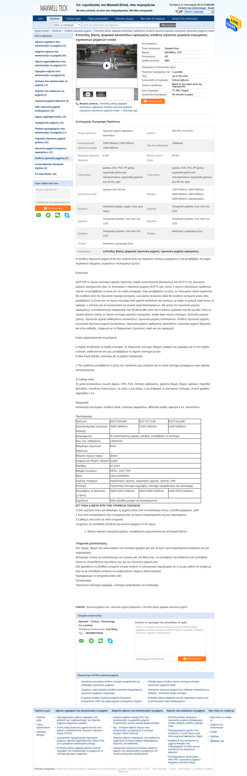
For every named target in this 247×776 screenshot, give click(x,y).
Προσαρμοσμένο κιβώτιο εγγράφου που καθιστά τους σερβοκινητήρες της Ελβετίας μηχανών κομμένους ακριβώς (78, 720)
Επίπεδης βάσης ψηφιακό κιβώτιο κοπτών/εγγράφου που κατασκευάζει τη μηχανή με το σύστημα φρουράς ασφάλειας (80, 751)
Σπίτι (40, 18)
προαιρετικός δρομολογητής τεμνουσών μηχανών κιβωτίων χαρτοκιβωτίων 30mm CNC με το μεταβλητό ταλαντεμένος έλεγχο (80, 740)
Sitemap (214, 736)
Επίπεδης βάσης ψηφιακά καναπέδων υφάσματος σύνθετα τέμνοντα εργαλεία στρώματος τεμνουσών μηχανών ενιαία (106, 107)
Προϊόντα (54, 18)
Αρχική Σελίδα (41, 31)
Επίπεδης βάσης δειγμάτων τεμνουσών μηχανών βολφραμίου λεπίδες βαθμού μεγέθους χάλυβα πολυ (185, 721)
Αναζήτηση (170, 25)
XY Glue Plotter (43, 174)
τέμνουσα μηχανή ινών (97, 607)
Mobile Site (217, 741)
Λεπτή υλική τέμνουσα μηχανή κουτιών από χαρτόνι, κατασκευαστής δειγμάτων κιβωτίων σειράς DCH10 (79, 730)
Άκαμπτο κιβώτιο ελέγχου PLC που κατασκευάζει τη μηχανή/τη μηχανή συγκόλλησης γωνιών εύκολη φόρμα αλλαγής (136, 720)
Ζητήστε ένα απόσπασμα (192, 8)
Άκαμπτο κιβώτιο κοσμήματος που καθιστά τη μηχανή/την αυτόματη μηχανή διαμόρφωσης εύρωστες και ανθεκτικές (136, 740)
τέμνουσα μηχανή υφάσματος (126, 607)
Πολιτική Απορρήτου (44, 769)
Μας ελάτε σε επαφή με (153, 18)
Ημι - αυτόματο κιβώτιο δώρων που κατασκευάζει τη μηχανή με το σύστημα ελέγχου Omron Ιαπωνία (133, 730)
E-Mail (213, 732)
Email (211, 8)
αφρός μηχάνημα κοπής (48, 116)
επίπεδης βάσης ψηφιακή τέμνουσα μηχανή (165, 607)
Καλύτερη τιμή (130, 110)
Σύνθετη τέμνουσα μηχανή (77, 31)
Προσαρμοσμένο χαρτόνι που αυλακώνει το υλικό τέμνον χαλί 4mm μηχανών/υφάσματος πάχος (185, 733)
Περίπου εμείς (73, 18)
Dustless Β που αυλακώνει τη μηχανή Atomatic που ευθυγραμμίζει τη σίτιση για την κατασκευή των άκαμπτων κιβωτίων (184, 746)
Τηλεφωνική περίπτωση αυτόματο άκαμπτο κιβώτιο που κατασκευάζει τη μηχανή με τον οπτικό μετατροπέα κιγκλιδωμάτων (135, 751)
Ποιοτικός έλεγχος (124, 18)
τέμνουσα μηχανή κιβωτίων (50, 101)
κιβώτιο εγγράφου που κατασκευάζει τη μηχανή (81, 710)
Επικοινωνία (53, 208)
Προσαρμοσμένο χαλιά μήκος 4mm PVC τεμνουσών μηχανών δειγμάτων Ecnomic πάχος (184, 759)
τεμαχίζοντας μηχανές (47, 122)
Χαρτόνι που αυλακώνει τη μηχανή (186, 710)
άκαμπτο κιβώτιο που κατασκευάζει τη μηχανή (137, 710)
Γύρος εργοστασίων (98, 18)
